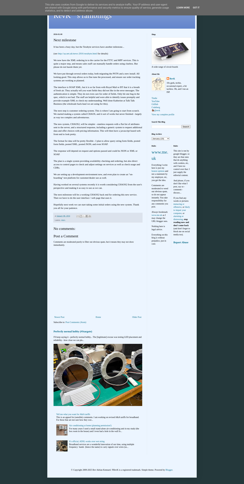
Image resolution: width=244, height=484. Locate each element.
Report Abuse (181, 242)
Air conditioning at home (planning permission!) (90, 425)
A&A (63, 220)
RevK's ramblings (83, 15)
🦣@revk (156, 110)
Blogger (169, 470)
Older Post (137, 317)
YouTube (156, 101)
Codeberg (156, 107)
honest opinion (158, 171)
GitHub (155, 104)
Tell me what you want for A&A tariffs (73, 414)
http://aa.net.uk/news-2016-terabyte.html (77, 53)
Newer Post (59, 317)
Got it (196, 7)
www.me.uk (157, 215)
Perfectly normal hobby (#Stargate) (73, 331)
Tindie (154, 98)
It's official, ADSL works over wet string (87, 441)
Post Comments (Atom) (76, 322)
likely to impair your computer (182, 210)
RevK (172, 79)
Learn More (183, 7)
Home (98, 317)
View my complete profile (163, 114)
